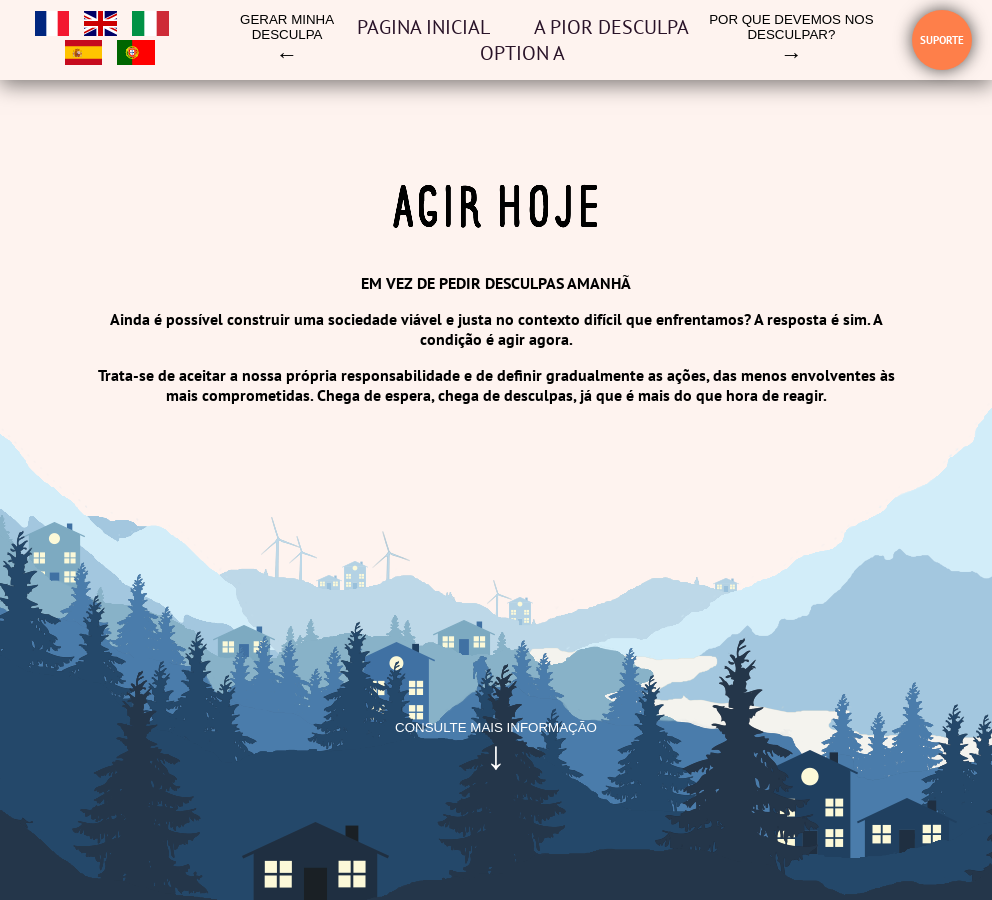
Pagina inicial (425, 27)
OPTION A (522, 53)
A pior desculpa (611, 27)
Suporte (942, 40)
